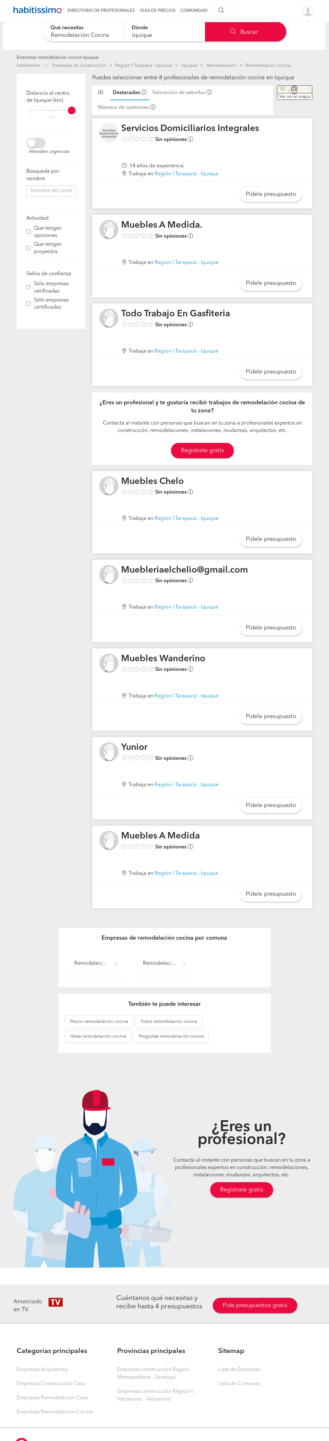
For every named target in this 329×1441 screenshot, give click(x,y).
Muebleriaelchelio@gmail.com (184, 570)
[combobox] (83, 31)
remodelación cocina (99, 1021)
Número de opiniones (123, 107)
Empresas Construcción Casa (51, 1383)
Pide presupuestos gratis (255, 1305)
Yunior (134, 747)
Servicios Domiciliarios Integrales (190, 128)
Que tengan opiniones (48, 232)
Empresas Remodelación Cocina (55, 1412)
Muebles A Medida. (161, 225)
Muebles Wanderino (163, 659)
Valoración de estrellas (178, 92)
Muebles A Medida (160, 836)
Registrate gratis (202, 450)
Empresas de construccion (79, 65)
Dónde (140, 28)
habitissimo (28, 65)
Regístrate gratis (241, 1190)
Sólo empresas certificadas (51, 304)
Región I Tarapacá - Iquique (143, 65)
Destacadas (126, 92)
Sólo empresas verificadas (51, 287)
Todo (72, 117)
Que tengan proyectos (48, 248)
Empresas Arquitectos (42, 1369)
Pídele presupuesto (271, 194)
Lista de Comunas (239, 1383)
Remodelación (221, 65)
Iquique (189, 65)
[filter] (51, 110)
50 (51, 117)
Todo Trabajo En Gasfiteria (175, 314)
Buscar (244, 32)
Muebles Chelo (152, 481)
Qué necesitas (67, 28)
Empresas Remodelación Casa (52, 1398)
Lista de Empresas (239, 1369)
